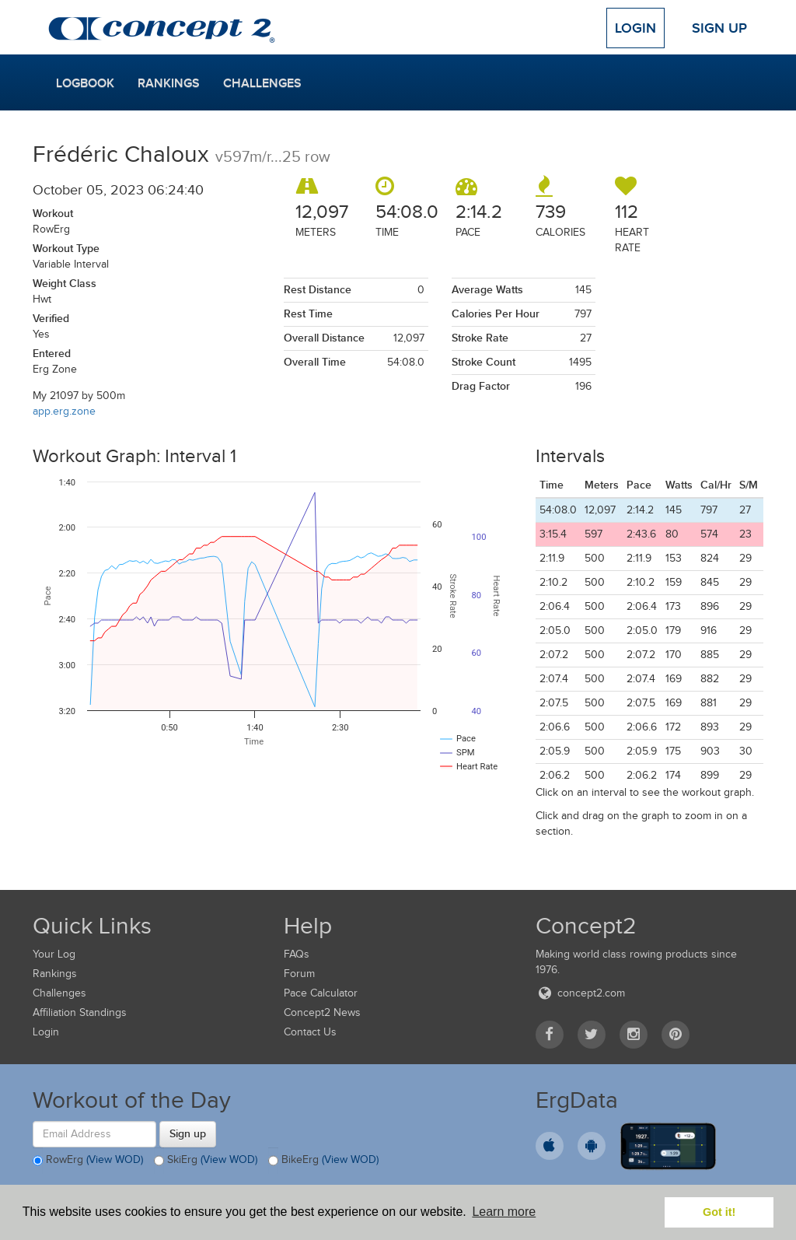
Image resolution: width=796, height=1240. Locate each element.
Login (635, 28)
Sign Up (719, 28)
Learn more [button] (504, 1211)
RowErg (88, 1160)
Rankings (169, 83)
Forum (299, 973)
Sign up (187, 1133)
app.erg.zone (64, 411)
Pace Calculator (321, 993)
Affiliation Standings (80, 1012)
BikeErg (323, 1160)
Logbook (85, 83)
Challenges (262, 83)
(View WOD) (114, 1159)
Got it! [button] (719, 1212)
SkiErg (205, 1160)
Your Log (54, 954)
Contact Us (310, 1032)
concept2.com (580, 993)
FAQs (296, 954)
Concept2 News (322, 1012)
